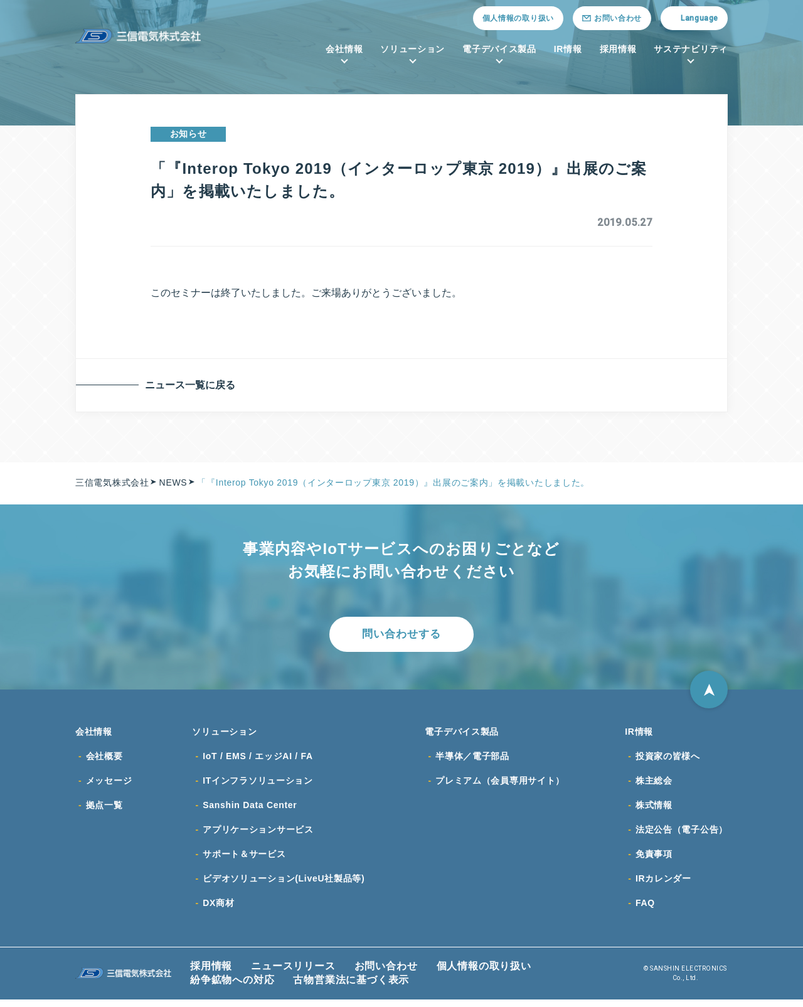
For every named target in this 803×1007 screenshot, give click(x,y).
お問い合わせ (386, 973)
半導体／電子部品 (472, 760)
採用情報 (618, 49)
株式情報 (654, 810)
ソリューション (412, 49)
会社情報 (344, 49)
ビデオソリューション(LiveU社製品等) (283, 885)
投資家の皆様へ (667, 760)
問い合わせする (401, 635)
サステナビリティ (691, 49)
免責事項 (654, 860)
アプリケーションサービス (258, 835)
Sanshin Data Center (250, 810)
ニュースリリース (293, 973)
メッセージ (109, 785)
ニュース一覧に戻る (192, 385)
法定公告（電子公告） (681, 835)
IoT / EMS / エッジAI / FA (258, 760)
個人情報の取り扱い (518, 18)
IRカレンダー (663, 885)
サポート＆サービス (244, 860)
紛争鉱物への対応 (232, 987)
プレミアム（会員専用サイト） (500, 785)
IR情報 (568, 49)
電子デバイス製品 (499, 49)
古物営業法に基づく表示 (351, 987)
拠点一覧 (104, 810)
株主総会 (654, 785)
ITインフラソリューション (258, 785)
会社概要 (104, 760)
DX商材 (218, 910)
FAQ (645, 910)
